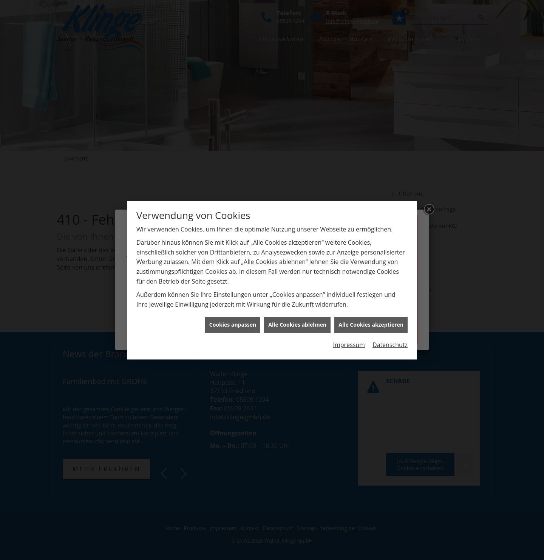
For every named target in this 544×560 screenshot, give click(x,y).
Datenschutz (390, 341)
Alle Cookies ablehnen (297, 320)
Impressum (349, 341)
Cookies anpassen (232, 320)
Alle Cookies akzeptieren (370, 320)
